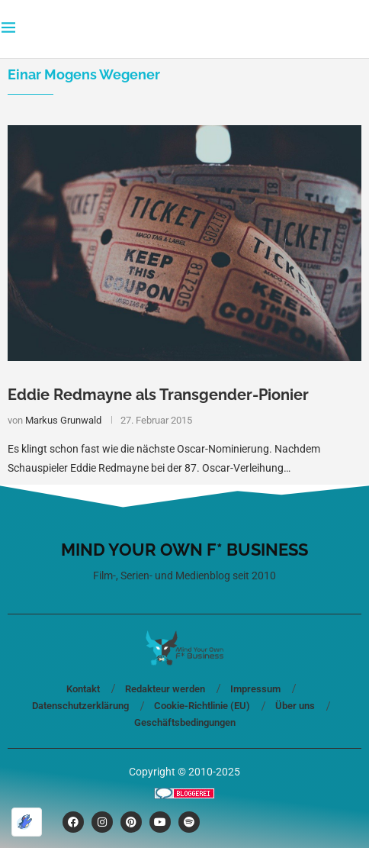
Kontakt (83, 689)
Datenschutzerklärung (80, 705)
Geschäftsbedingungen (185, 722)
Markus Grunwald (63, 420)
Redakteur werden (165, 689)
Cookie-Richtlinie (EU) (202, 705)
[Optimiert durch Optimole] (26, 822)
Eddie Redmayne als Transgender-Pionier (158, 394)
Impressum (255, 689)
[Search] (359, 29)
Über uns (295, 705)
